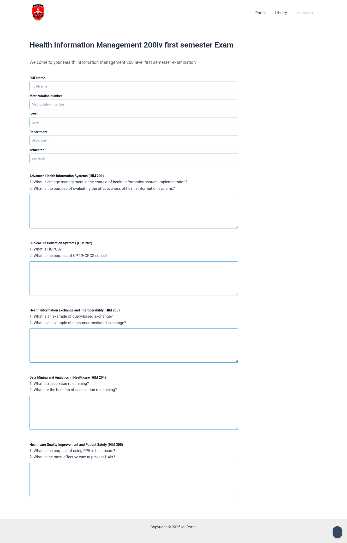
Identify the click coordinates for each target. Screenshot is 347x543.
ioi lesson (305, 13)
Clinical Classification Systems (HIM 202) (61, 243)
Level (33, 114)
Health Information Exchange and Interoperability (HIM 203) (75, 310)
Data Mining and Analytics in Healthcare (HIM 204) (68, 377)
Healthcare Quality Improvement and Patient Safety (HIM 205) (76, 444)
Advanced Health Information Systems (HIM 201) (67, 176)
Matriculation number (46, 96)
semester (37, 150)
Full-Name (37, 78)
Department (39, 132)
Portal (265, 13)
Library (284, 13)
